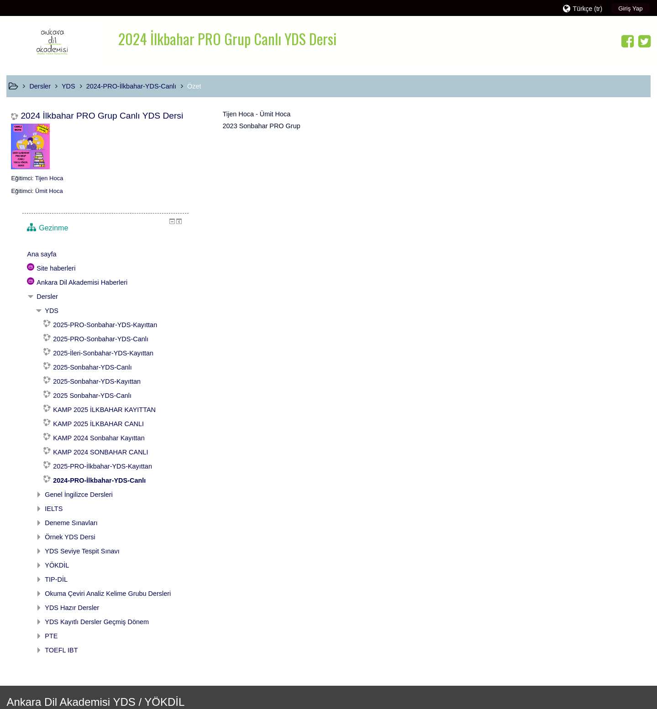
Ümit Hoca (49, 191)
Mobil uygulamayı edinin (482, 692)
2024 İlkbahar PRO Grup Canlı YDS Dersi (102, 115)
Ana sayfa (521, 142)
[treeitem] (576, 142)
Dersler (526, 185)
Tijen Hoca (49, 178)
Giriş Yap (630, 8)
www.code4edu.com (64, 687)
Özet (194, 86)
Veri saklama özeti (473, 682)
